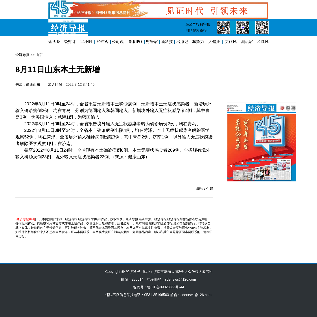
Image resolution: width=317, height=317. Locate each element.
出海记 (182, 41)
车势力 (198, 41)
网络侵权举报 (196, 30)
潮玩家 (247, 41)
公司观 (118, 41)
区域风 (263, 41)
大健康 (214, 41)
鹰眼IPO (135, 41)
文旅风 (231, 41)
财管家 (152, 41)
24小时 (86, 41)
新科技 (167, 41)
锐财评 (70, 41)
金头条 (54, 41)
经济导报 (22, 55)
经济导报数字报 (198, 24)
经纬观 (103, 41)
